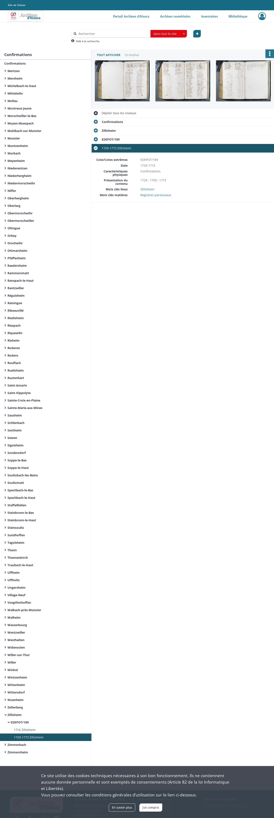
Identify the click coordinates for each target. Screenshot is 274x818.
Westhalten (15, 640)
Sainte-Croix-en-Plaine (23, 400)
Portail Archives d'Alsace (131, 16)
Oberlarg (13, 206)
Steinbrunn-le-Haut (21, 520)
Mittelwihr (15, 93)
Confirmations (15, 63)
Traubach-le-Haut (20, 565)
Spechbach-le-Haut (21, 498)
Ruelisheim (15, 370)
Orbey (11, 236)
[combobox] (168, 34)
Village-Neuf (16, 595)
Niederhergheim (19, 176)
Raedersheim (17, 266)
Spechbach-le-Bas (20, 490)
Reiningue (14, 303)
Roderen (13, 348)
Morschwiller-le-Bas (21, 116)
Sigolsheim (15, 445)
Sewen (12, 438)
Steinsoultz (15, 528)
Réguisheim (16, 295)
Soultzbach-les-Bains (22, 475)
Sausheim (14, 415)
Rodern (12, 355)
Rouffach (14, 363)
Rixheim (13, 340)
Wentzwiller (16, 632)
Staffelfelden (16, 505)
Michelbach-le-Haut (21, 86)
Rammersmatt (18, 273)
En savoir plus (122, 807)
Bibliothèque (238, 16)
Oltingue (13, 228)
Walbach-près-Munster (24, 610)
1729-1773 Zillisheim (28, 737)
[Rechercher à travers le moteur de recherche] (113, 33)
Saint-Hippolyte (19, 393)
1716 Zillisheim (25, 730)
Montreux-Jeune (19, 108)
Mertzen (13, 71)
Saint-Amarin (17, 385)
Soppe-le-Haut (18, 468)
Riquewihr (14, 333)
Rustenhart (15, 378)
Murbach (14, 153)
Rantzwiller (15, 288)
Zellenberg (15, 707)
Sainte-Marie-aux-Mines (24, 408)
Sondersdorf (16, 453)
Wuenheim (15, 700)
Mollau (12, 101)
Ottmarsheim (17, 251)
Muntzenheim (17, 146)
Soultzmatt (15, 483)
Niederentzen (17, 168)
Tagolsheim (15, 543)
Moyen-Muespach (20, 123)
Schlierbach (15, 423)
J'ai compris (151, 807)
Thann (12, 550)
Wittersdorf (16, 692)
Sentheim (14, 430)
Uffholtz (13, 580)
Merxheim (14, 78)
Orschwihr (15, 243)
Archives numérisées (175, 16)
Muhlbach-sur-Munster (24, 131)
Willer (11, 662)
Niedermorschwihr (21, 183)
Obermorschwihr (20, 213)
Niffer (11, 191)
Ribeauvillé (15, 310)
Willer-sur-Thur (18, 655)
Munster (13, 138)
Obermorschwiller (20, 221)
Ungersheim (16, 587)
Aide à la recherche (88, 41)
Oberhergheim (18, 198)
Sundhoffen (16, 535)
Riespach (14, 325)
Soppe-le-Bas (17, 460)
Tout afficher (108, 54)
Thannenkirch (17, 558)
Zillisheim (14, 715)
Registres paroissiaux (155, 195)
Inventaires (209, 16)
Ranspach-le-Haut (20, 281)
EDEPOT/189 (20, 722)
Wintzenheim (17, 677)
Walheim (14, 617)
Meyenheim (16, 161)
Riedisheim (15, 318)
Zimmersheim (17, 752)
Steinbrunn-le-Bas (20, 513)
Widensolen (16, 647)
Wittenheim (16, 685)
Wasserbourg (17, 625)
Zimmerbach (16, 745)
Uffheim (13, 573)
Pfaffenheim (16, 258)
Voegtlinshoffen (19, 602)
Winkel (12, 670)
